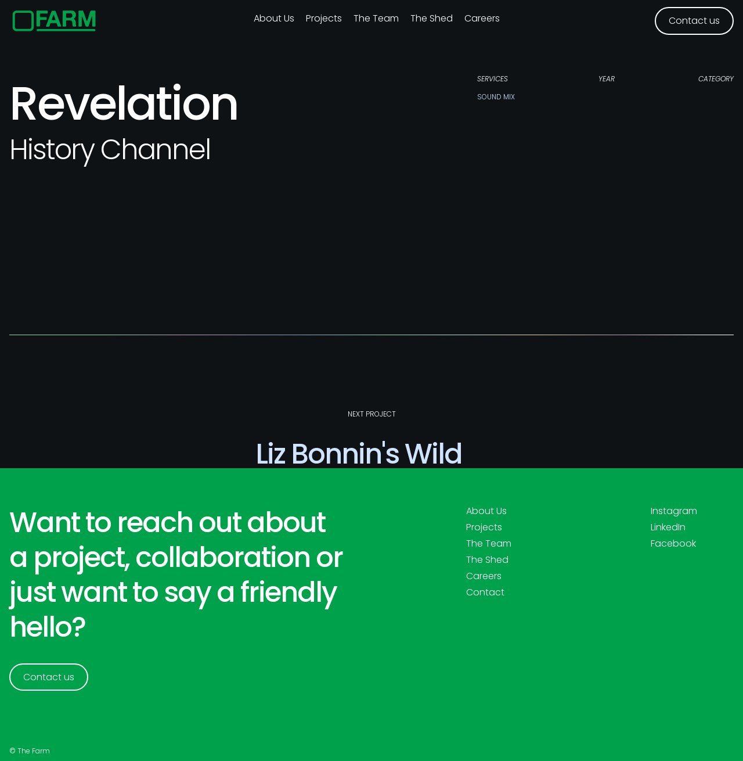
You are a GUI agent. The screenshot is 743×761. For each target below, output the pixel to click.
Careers (482, 18)
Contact (485, 592)
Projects (324, 18)
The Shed (431, 18)
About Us (486, 511)
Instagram (674, 511)
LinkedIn (668, 527)
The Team (376, 18)
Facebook (673, 544)
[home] (54, 21)
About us (274, 18)
